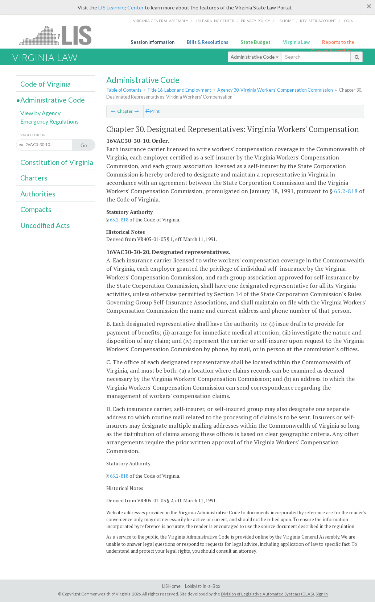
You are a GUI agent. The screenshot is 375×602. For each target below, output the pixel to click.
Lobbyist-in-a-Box (202, 586)
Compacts (35, 209)
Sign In (322, 593)
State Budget (255, 42)
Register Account (318, 20)
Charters (34, 178)
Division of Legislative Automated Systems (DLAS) (267, 593)
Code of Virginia (45, 84)
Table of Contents (123, 90)
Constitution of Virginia (56, 162)
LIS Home (171, 586)
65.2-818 (346, 191)
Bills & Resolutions (207, 42)
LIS (59, 35)
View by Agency (40, 112)
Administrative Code (255, 57)
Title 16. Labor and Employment (179, 90)
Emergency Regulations (49, 121)
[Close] (369, 6)
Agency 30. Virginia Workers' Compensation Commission (275, 90)
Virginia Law (296, 42)
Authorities (37, 194)
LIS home (285, 20)
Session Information (152, 42)
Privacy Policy (256, 20)
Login (348, 20)
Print (152, 111)
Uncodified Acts (45, 225)
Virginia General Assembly (160, 20)
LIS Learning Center (121, 7)
